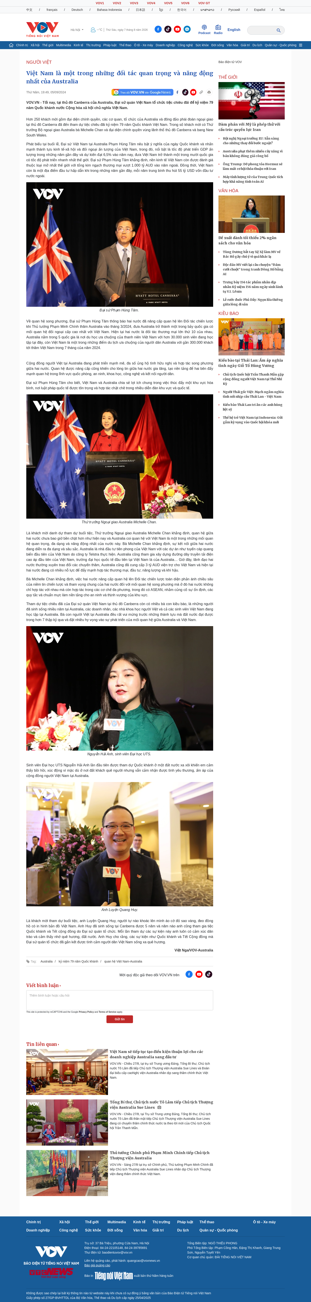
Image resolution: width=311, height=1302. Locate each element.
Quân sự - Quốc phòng (280, 45)
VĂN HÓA (228, 190)
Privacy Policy (86, 1012)
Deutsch (77, 10)
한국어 (181, 10)
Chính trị (22, 45)
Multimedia (63, 45)
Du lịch (257, 45)
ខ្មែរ (161, 10)
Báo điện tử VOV (230, 62)
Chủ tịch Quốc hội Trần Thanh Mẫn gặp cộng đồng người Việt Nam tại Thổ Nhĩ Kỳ (253, 379)
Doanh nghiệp (165, 45)
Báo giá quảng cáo (97, 1265)
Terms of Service (107, 1012)
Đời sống (217, 45)
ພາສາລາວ (207, 10)
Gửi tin (120, 1019)
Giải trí (245, 45)
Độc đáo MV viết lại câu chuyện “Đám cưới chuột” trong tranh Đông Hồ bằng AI (253, 269)
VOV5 (168, 3)
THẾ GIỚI (227, 77)
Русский (234, 10)
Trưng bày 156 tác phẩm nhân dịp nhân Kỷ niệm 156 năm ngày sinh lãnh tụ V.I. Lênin (253, 286)
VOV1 (100, 3)
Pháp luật (109, 45)
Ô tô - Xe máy (143, 45)
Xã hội (35, 45)
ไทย (282, 10)
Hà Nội (76, 30)
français (52, 10)
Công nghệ (185, 45)
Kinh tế (78, 45)
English (234, 30)
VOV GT (204, 3)
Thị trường (93, 45)
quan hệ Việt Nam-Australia (123, 961)
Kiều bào (228, 313)
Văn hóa (232, 45)
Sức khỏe (202, 45)
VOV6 (185, 3)
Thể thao (125, 45)
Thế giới (47, 45)
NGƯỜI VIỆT (39, 62)
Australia (47, 961)
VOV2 (117, 3)
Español (259, 10)
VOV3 (134, 3)
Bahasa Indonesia (109, 10)
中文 (29, 10)
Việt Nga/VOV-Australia (193, 950)
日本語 (140, 10)
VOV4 (151, 3)
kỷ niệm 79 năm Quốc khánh (78, 961)
